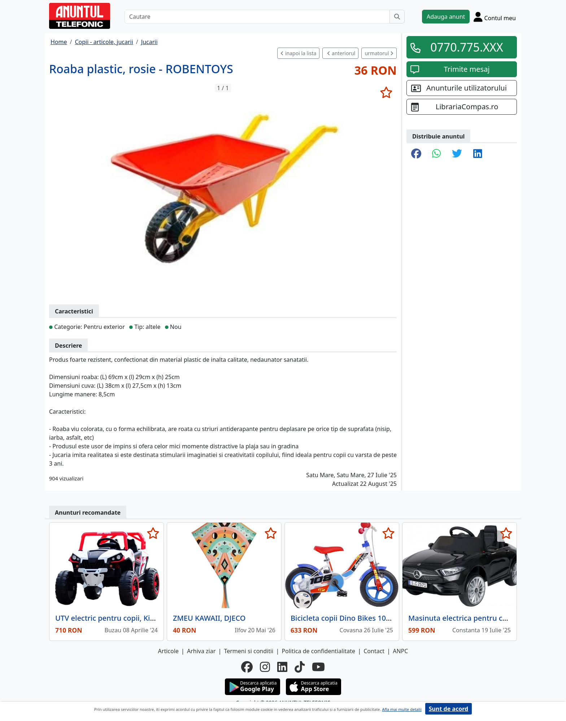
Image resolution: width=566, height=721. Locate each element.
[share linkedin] (478, 154)
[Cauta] (397, 16)
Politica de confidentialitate (318, 651)
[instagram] (265, 667)
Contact (373, 651)
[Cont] (494, 16)
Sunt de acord (448, 709)
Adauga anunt (446, 17)
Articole (168, 651)
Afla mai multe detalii (401, 709)
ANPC (400, 651)
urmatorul (379, 53)
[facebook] (247, 667)
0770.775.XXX (466, 47)
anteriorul (341, 53)
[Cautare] (257, 16)
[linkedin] (282, 667)
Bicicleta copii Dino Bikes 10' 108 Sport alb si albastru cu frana (397, 618)
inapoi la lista (298, 53)
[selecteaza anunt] (386, 92)
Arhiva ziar (201, 651)
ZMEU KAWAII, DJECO (209, 618)
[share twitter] (457, 154)
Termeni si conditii (248, 651)
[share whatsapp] (436, 154)
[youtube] (318, 667)
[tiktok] (300, 667)
